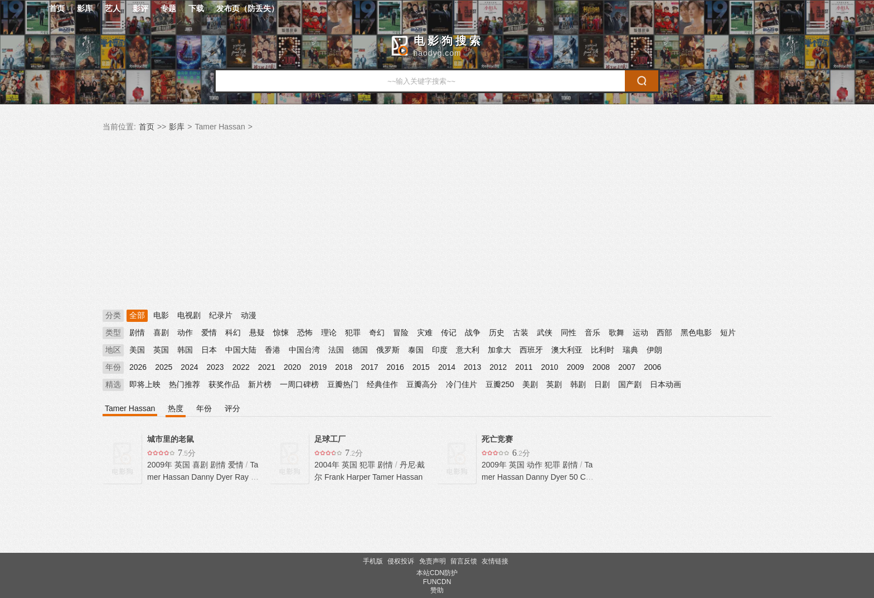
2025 (163, 367)
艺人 (112, 8)
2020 (292, 367)
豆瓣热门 (342, 384)
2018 (343, 367)
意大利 (467, 349)
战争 (472, 332)
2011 (523, 367)
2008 (601, 367)
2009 (575, 367)
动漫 (248, 315)
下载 (196, 8)
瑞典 (630, 349)
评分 (232, 408)
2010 (550, 367)
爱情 (209, 332)
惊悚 (281, 332)
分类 (113, 315)
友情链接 (495, 561)
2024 (189, 367)
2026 (138, 367)
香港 (272, 349)
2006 (652, 367)
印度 (440, 349)
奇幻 (377, 332)
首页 (57, 8)
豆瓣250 (499, 384)
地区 (113, 349)
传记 (449, 332)
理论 (329, 332)
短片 (728, 332)
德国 (360, 349)
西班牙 (531, 349)
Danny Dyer (211, 476)
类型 (113, 332)
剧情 (137, 332)
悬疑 (257, 332)
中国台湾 (304, 349)
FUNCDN (437, 582)
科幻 (233, 332)
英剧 (554, 384)
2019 (318, 367)
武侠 (544, 332)
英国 (161, 349)
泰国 (416, 349)
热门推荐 (184, 384)
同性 (568, 332)
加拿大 (499, 349)
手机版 (373, 561)
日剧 (602, 384)
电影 (161, 315)
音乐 (592, 332)
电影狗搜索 (448, 41)
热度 (175, 408)
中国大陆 (240, 349)
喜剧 (161, 332)
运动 (640, 332)
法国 (336, 349)
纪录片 (220, 315)
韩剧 (578, 384)
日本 (209, 349)
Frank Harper (347, 476)
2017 (369, 367)
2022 (241, 367)
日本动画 (665, 384)
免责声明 (432, 561)
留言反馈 (463, 561)
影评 (140, 8)
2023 (215, 367)
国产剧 (630, 384)
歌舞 (616, 332)
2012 (498, 367)
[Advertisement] (437, 221)
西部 (664, 332)
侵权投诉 (400, 561)
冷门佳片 (461, 384)
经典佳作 (382, 384)
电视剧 (189, 315)
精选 (113, 384)
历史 (496, 332)
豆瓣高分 (422, 384)
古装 (520, 332)
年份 (113, 367)
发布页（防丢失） (247, 8)
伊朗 (654, 349)
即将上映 (145, 384)
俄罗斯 (388, 349)
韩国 (185, 349)
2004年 (328, 464)
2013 (472, 367)
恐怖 (305, 332)
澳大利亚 (566, 349)
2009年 (160, 464)
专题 (168, 8)
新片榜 (259, 384)
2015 (421, 367)
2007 (626, 367)
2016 (395, 367)
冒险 (401, 332)
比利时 (602, 349)
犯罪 (353, 332)
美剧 (530, 384)
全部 (137, 315)
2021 (266, 367)
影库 (85, 8)
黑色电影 (696, 332)
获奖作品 (224, 384)
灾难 (425, 332)
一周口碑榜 (299, 384)
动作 (185, 332)
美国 (137, 349)
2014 (446, 367)
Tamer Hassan (130, 408)
